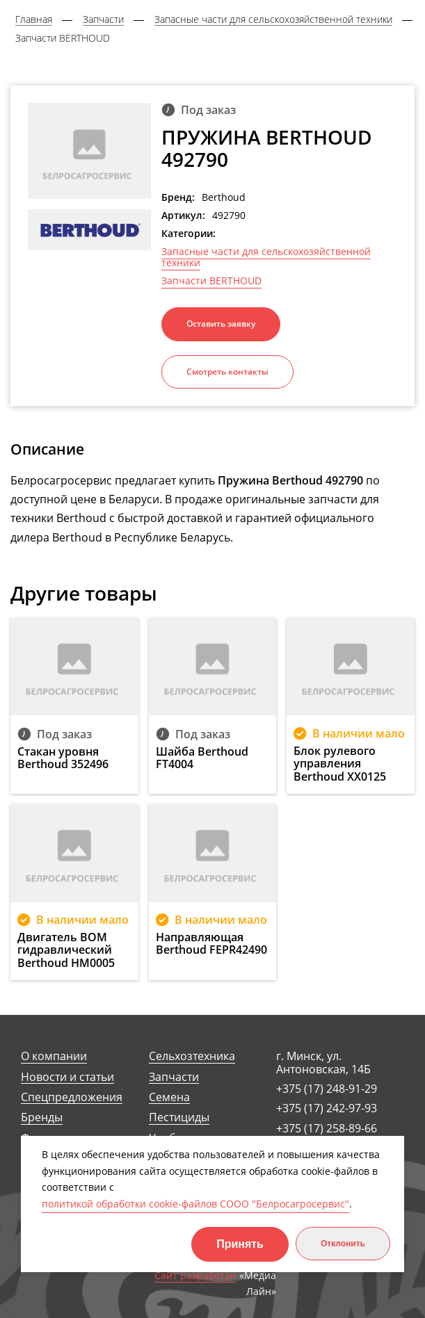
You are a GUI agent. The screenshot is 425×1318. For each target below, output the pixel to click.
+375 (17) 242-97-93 (326, 1108)
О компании (54, 1056)
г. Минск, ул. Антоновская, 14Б (323, 1062)
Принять (240, 1244)
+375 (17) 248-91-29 (326, 1088)
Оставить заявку (220, 324)
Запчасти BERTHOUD (211, 280)
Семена (169, 1097)
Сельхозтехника (192, 1056)
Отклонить (343, 1243)
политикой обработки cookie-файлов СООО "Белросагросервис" (195, 1203)
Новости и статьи (67, 1077)
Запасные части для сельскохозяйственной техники (266, 257)
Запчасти (174, 1077)
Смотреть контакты (227, 371)
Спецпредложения (71, 1097)
